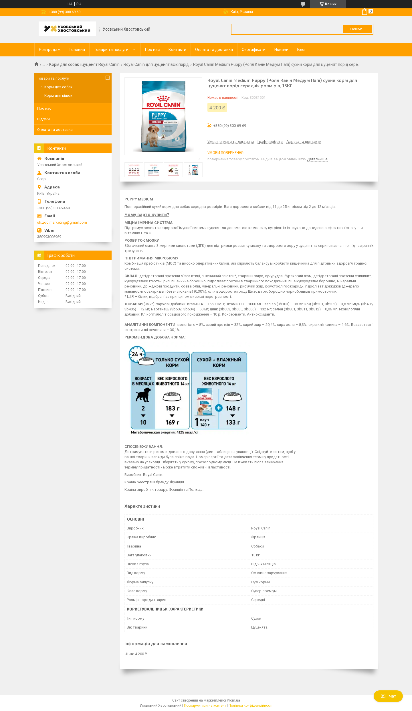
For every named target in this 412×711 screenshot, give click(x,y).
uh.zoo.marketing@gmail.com (62, 222)
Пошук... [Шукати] (357, 29)
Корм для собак (58, 87)
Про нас (152, 49)
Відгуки (43, 119)
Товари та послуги (111, 49)
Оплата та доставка (214, 49)
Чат (388, 696)
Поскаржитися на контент (205, 706)
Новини (281, 49)
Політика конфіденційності (250, 706)
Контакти (177, 49)
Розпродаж (50, 49)
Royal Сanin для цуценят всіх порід (156, 64)
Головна (77, 49)
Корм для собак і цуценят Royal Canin (84, 64)
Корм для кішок (58, 95)
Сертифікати (254, 49)
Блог (301, 49)
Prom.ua (233, 700)
